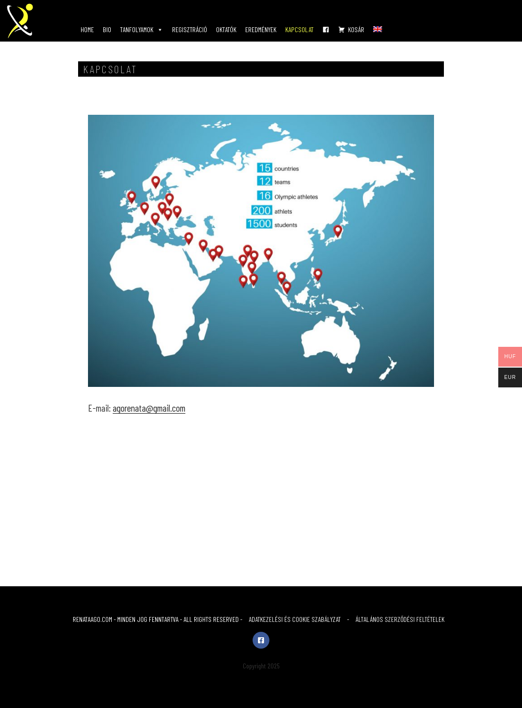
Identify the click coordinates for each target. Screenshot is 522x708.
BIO (107, 29)
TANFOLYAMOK (141, 30)
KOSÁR (356, 29)
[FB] (325, 30)
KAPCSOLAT (299, 29)
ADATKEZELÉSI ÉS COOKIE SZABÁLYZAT (295, 619)
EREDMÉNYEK (260, 29)
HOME (87, 29)
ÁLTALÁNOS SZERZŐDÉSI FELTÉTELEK (399, 619)
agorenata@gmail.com (149, 408)
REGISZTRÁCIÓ (189, 29)
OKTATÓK (226, 29)
